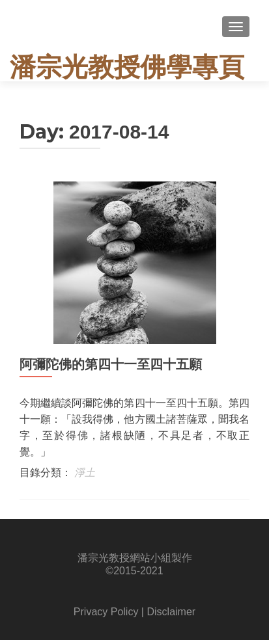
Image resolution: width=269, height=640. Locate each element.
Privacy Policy (106, 611)
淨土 (84, 472)
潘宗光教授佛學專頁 (127, 67)
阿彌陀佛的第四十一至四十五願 (111, 364)
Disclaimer (171, 611)
